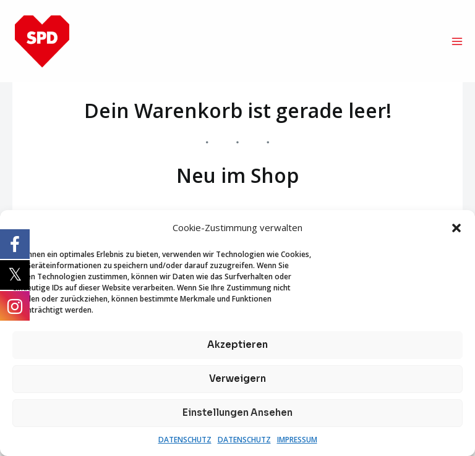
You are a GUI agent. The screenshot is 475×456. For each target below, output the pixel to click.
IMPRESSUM (297, 439)
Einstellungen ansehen (237, 412)
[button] (456, 228)
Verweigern (237, 378)
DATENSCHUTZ (185, 439)
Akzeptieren (237, 344)
